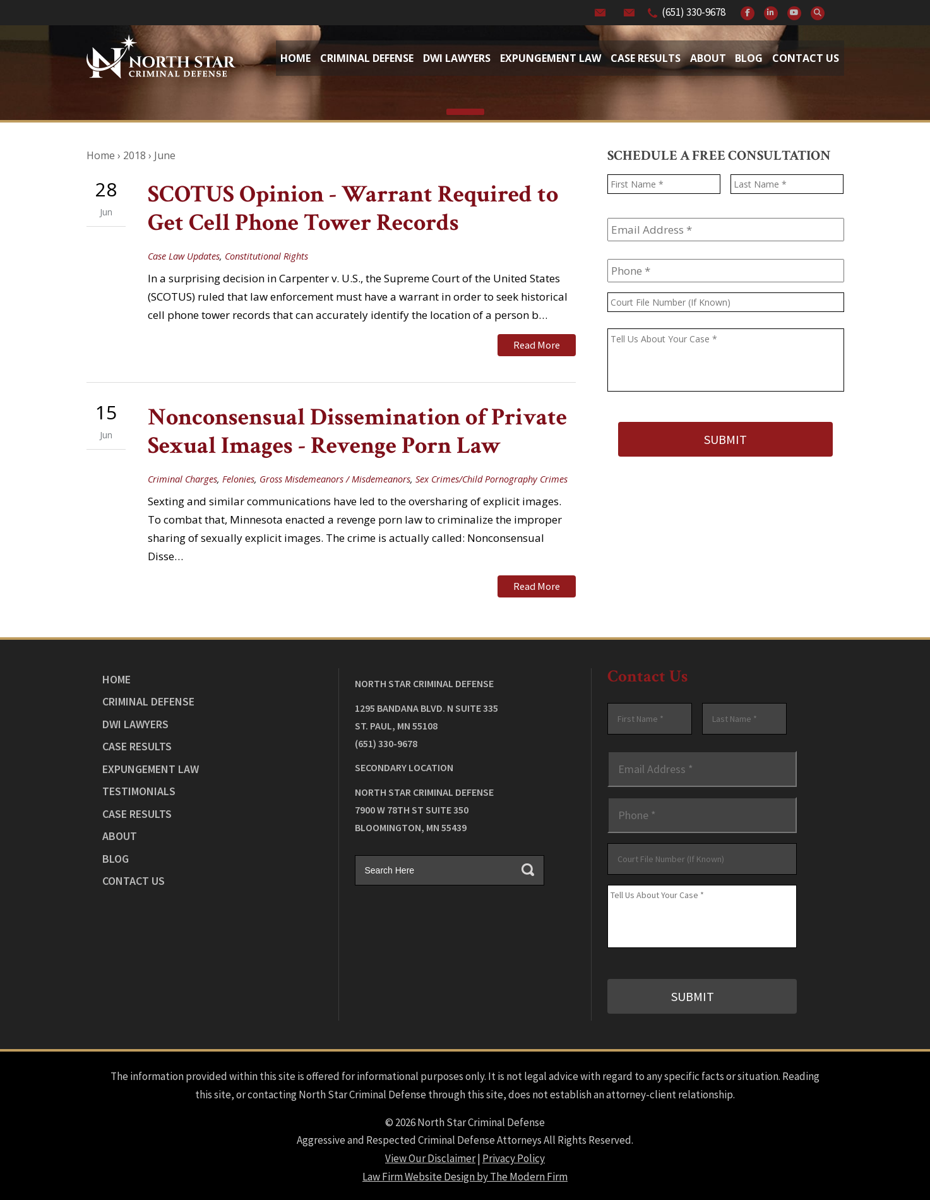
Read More (536, 345)
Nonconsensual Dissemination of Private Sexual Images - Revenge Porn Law (357, 431)
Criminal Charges (182, 478)
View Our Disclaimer (430, 1157)
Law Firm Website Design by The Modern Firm (465, 1175)
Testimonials (139, 790)
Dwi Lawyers (457, 58)
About (708, 58)
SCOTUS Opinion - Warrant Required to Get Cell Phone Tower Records (353, 209)
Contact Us (805, 58)
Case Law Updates (184, 256)
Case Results (646, 58)
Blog (749, 58)
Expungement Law (550, 58)
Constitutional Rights (266, 256)
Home (295, 58)
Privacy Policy (513, 1157)
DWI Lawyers (135, 723)
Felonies (238, 478)
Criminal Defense (367, 58)
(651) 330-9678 (693, 12)
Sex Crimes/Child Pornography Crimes (491, 478)
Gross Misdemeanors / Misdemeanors (334, 478)
